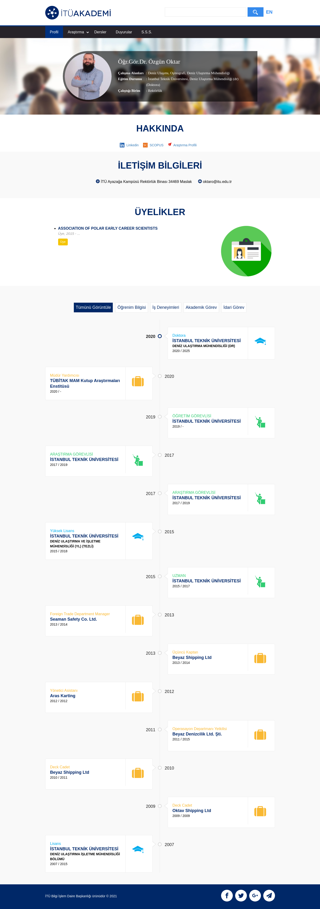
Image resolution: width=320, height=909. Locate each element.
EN (269, 12)
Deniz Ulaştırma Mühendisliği (208, 73)
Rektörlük (155, 91)
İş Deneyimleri (165, 307)
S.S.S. (146, 32)
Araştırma (78, 32)
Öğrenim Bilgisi (131, 307)
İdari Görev (233, 307)
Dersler (100, 32)
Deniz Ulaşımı (158, 73)
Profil (54, 32)
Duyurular (124, 32)
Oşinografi (177, 73)
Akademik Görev (201, 307)
